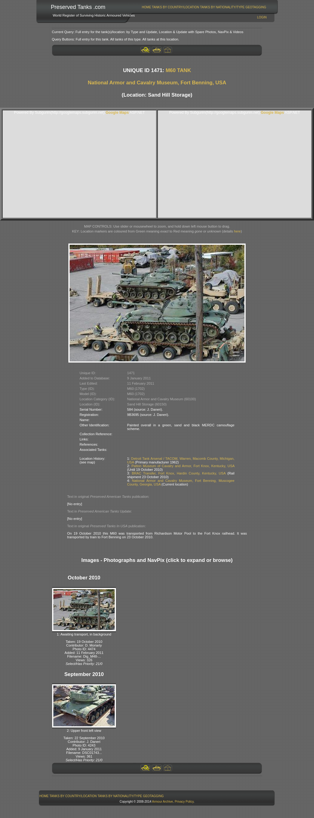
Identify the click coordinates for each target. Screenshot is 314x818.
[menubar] (203, 7)
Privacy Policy (184, 801)
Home (146, 7)
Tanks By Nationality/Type (222, 7)
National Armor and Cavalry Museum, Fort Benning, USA (157, 83)
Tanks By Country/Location (175, 7)
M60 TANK (178, 70)
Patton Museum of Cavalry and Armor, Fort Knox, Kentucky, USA (183, 466)
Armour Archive (162, 801)
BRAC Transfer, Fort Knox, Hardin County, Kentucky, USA (179, 473)
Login (261, 17)
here (237, 231)
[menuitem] (146, 7)
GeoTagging (255, 7)
